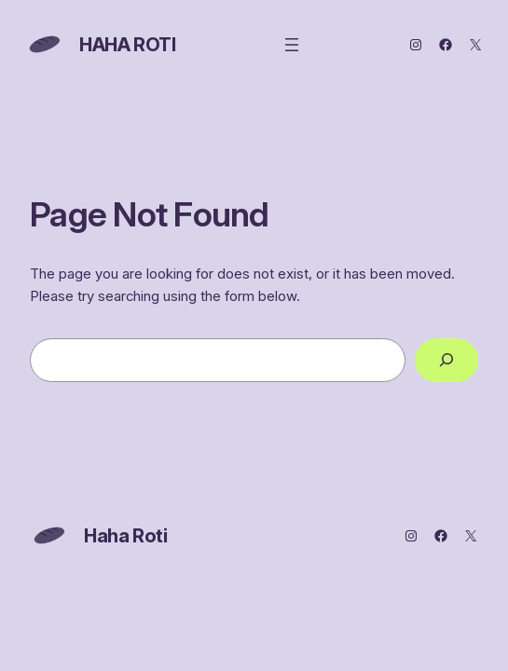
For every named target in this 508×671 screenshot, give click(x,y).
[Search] (446, 360)
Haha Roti (127, 45)
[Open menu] (292, 45)
